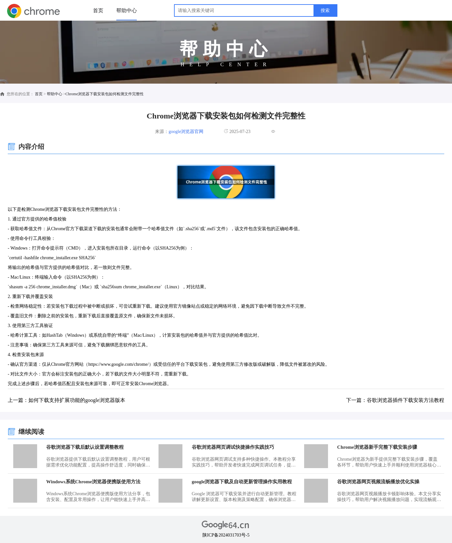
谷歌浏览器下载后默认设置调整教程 (85, 447)
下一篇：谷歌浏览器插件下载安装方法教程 (395, 400)
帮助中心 (126, 10)
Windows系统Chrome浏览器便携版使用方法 (93, 481)
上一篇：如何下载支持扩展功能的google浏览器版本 (66, 400)
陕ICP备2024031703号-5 (225, 535)
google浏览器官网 (186, 131)
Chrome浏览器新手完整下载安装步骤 (377, 447)
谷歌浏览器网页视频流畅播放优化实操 (378, 481)
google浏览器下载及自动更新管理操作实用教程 (242, 481)
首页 (98, 10)
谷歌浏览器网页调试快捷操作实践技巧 (233, 447)
